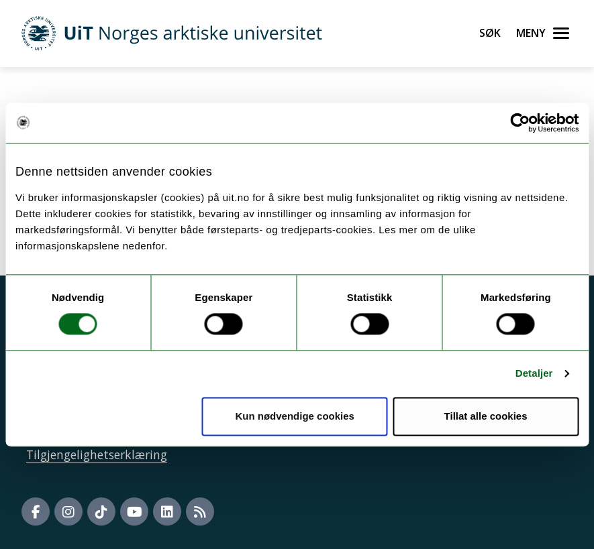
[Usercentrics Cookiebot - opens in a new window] (520, 123)
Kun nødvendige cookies (294, 416)
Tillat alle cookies (486, 416)
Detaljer (534, 373)
